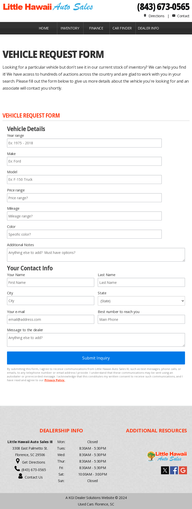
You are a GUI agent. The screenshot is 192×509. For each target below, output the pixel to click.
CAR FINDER (122, 28)
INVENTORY (69, 28)
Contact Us (34, 477)
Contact (181, 15)
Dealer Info (148, 28)
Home (44, 28)
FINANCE (96, 28)
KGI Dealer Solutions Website (91, 497)
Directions (153, 15)
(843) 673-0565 (163, 6)
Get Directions (33, 462)
